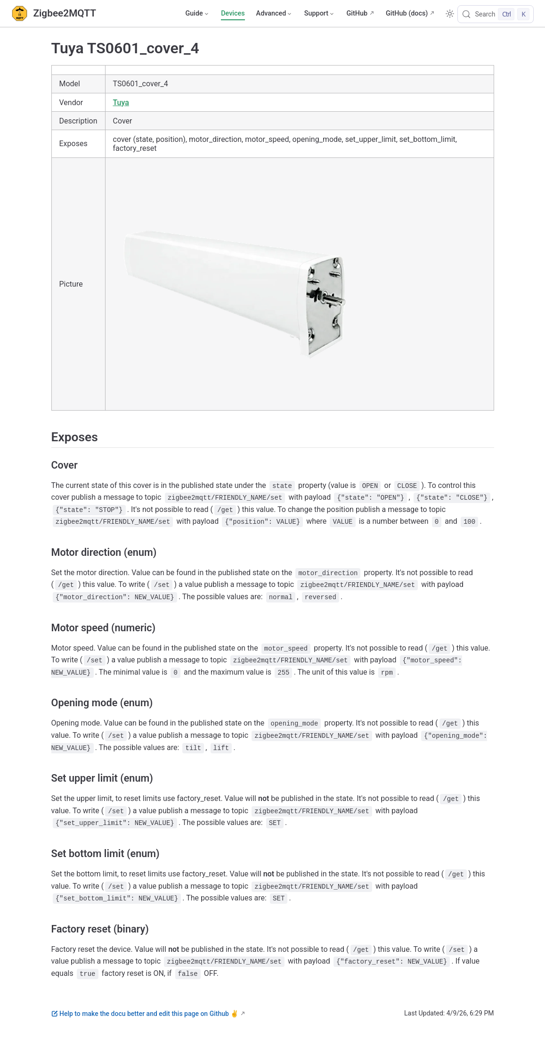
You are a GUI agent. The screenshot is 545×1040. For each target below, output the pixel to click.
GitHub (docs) (407, 13)
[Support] (319, 13)
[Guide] (197, 13)
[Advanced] (274, 13)
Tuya (121, 102)
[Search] (495, 14)
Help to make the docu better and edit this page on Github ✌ (145, 1013)
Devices (232, 13)
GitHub (356, 13)
